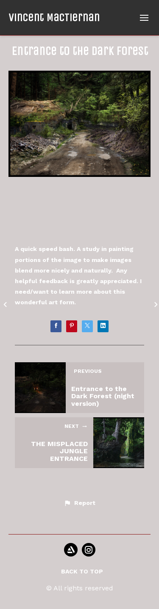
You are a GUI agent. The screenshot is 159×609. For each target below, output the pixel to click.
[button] (79, 503)
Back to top (82, 571)
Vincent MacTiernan (54, 17)
